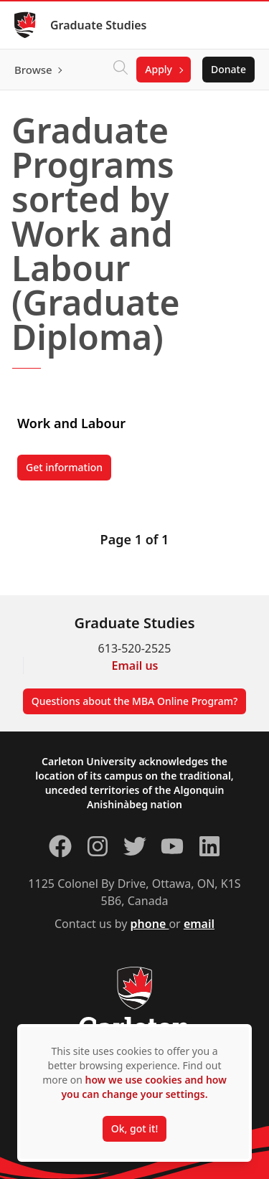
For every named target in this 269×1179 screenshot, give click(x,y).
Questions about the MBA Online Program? (135, 701)
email (199, 924)
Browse (33, 69)
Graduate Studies (98, 25)
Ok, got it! (134, 1128)
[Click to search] (120, 69)
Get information (68, 470)
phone (150, 924)
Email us (135, 665)
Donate (228, 69)
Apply (158, 69)
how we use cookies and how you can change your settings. (143, 1087)
